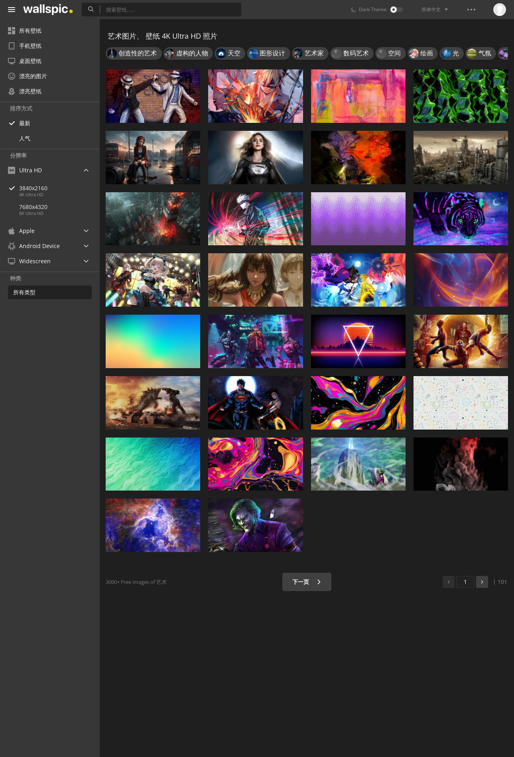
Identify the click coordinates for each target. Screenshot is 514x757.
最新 (24, 123)
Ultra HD (25, 170)
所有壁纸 (24, 30)
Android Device (34, 246)
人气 (24, 138)
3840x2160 (59, 188)
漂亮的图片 (27, 76)
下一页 (306, 581)
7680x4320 (33, 207)
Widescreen (29, 261)
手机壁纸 (24, 45)
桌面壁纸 (24, 61)
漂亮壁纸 (24, 91)
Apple (21, 231)
